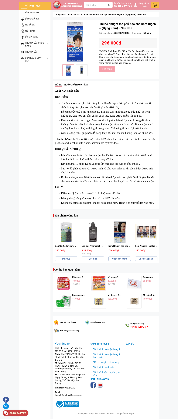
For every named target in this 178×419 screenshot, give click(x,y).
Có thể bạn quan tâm (67, 269)
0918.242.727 (70, 388)
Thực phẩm (31, 52)
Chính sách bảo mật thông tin (107, 349)
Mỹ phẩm (30, 31)
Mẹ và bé (30, 25)
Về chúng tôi (32, 12)
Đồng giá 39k (32, 19)
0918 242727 (123, 6)
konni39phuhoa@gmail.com (68, 395)
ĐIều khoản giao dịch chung (106, 362)
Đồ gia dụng (31, 37)
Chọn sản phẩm (119, 259)
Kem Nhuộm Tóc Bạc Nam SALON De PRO (155, 246)
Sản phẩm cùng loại (66, 215)
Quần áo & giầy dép (33, 59)
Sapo (131, 413)
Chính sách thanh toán (103, 367)
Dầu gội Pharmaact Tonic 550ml (97, 246)
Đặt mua (66, 259)
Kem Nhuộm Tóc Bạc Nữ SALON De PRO (128, 246)
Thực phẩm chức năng (34, 44)
